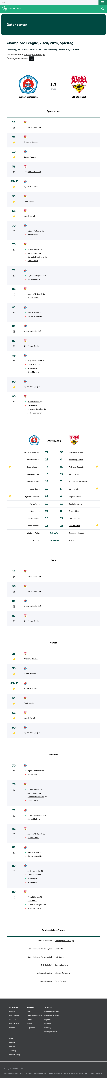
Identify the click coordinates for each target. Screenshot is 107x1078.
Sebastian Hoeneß (77, 533)
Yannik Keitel (29, 216)
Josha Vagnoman (35, 413)
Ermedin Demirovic (36, 257)
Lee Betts (59, 949)
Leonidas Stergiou (35, 409)
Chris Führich (74, 518)
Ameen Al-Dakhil (35, 294)
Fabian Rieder (33, 249)
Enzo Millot (32, 405)
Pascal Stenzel (34, 402)
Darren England (61, 965)
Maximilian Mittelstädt (78, 482)
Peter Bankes (60, 981)
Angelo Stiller (75, 497)
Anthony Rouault (31, 142)
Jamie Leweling (34, 127)
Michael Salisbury (62, 973)
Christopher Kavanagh (34, 55)
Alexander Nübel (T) (77, 452)
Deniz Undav (29, 201)
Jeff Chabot (74, 474)
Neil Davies (59, 957)
